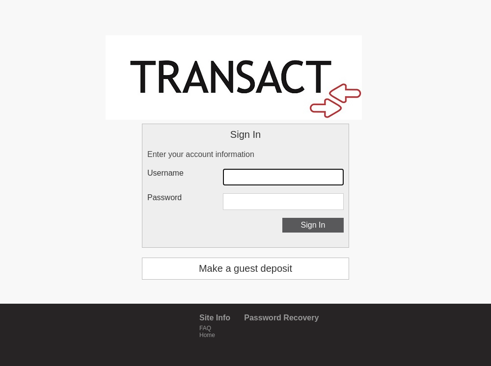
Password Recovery (281, 318)
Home (207, 335)
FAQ (205, 328)
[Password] (283, 201)
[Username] (283, 177)
